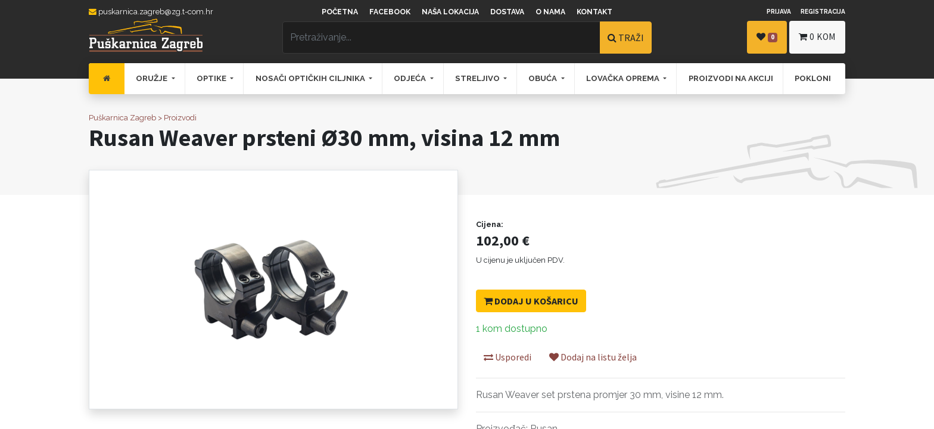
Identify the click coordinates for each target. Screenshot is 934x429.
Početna (340, 12)
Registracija (823, 11)
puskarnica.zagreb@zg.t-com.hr (151, 11)
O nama (550, 12)
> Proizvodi (177, 117)
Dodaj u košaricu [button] (531, 301)
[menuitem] (106, 78)
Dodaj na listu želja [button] (593, 357)
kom (817, 36)
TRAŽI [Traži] (626, 37)
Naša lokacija (450, 12)
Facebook (389, 12)
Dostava (507, 12)
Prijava (779, 11)
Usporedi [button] (507, 357)
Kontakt (594, 12)
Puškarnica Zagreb (122, 117)
